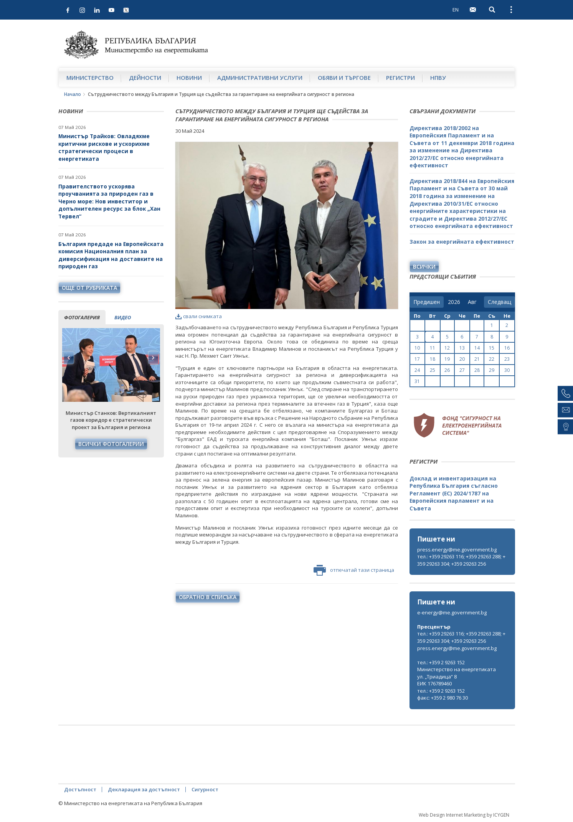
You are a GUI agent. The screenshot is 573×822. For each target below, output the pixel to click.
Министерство (90, 77)
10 (417, 348)
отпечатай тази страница (354, 570)
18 (432, 359)
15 (491, 348)
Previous (69, 357)
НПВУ (438, 77)
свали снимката (198, 316)
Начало (72, 94)
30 (507, 370)
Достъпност (80, 789)
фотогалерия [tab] (82, 317)
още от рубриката (89, 287)
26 (447, 370)
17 (417, 359)
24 (417, 370)
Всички (424, 266)
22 (491, 359)
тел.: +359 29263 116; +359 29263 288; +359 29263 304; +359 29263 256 (461, 560)
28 (477, 370)
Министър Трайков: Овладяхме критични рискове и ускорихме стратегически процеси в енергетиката (104, 147)
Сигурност (205, 789)
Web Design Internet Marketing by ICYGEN (464, 815)
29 (491, 370)
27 (462, 370)
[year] (454, 302)
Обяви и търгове (344, 77)
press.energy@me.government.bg (457, 549)
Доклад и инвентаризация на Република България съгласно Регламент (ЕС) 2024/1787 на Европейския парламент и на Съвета (454, 493)
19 (447, 359)
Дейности (145, 77)
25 (432, 370)
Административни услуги (259, 77)
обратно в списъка (207, 597)
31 (417, 381)
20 (462, 359)
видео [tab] (122, 317)
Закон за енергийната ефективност (462, 241)
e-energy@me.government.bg (452, 612)
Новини (189, 77)
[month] (474, 302)
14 (477, 348)
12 (447, 348)
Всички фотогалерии (111, 443)
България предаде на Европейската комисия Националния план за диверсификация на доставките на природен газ (110, 255)
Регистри (400, 77)
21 (477, 359)
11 (432, 348)
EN (455, 9)
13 (462, 348)
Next (153, 357)
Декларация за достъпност (144, 789)
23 (507, 359)
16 (507, 348)
